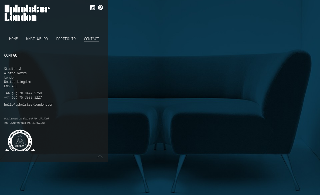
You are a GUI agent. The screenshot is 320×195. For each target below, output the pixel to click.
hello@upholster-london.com (28, 104)
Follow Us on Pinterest (100, 8)
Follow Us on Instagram (92, 8)
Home (13, 39)
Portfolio (66, 39)
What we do (37, 39)
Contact (91, 39)
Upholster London (27, 12)
